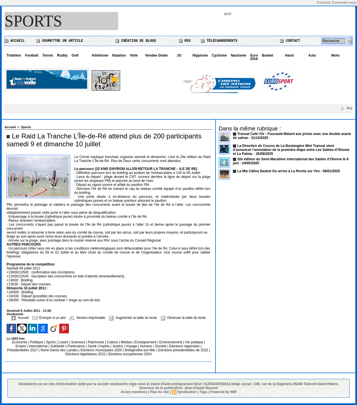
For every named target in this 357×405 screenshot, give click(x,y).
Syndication (187, 392)
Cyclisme (219, 55)
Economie (20, 342)
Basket (267, 55)
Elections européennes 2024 (129, 354)
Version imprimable (87, 318)
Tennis (47, 55)
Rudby (62, 55)
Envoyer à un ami (49, 318)
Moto (335, 55)
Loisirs (64, 342)
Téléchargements (219, 41)
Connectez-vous (344, 3)
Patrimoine (96, 342)
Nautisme (238, 55)
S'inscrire (324, 3)
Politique (37, 342)
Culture (113, 342)
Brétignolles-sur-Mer (140, 350)
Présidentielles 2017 (22, 350)
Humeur (146, 346)
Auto (312, 55)
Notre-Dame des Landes (59, 350)
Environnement (170, 342)
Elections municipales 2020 (101, 350)
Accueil (15, 41)
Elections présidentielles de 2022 (183, 350)
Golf (75, 55)
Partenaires (76, 346)
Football (31, 55)
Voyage (131, 346)
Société (160, 346)
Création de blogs (136, 41)
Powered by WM (223, 392)
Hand (289, 55)
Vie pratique (194, 342)
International (38, 346)
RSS (185, 41)
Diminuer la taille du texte (183, 318)
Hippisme (200, 55)
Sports (33, 21)
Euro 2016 (254, 57)
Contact (290, 41)
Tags (203, 392)
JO (179, 55)
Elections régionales (185, 346)
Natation (119, 55)
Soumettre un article (59, 41)
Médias (127, 342)
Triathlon (14, 55)
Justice (118, 346)
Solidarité (57, 346)
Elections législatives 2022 (85, 354)
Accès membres (134, 392)
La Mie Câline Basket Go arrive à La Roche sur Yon (278, 171)
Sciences (78, 342)
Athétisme (100, 55)
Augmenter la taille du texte (133, 318)
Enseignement (146, 342)
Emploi (21, 346)
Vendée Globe (156, 55)
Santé (93, 346)
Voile (134, 55)
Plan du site (159, 392)
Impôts (104, 346)
